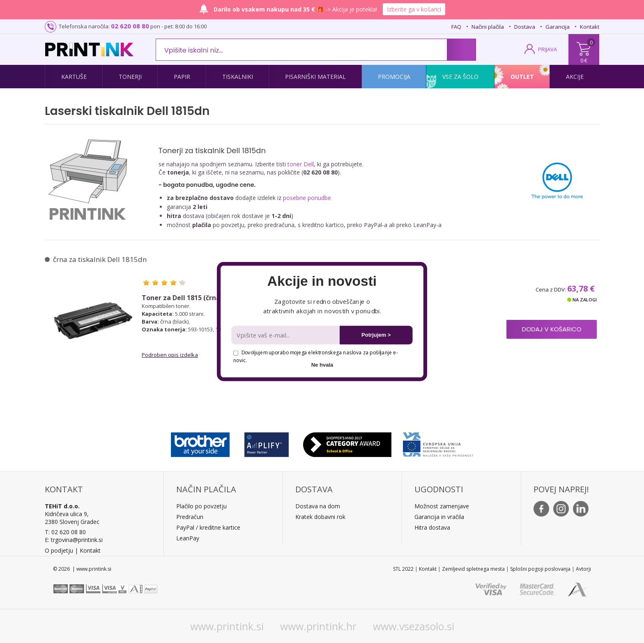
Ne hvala (322, 365)
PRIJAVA (547, 49)
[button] (321, 281)
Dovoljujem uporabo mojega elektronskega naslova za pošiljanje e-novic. (315, 356)
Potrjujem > (376, 335)
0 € (583, 60)
